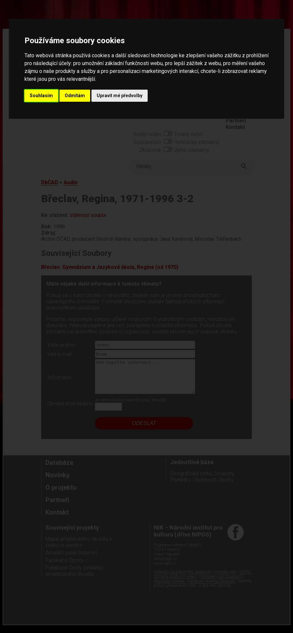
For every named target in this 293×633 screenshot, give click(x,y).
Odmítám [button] (75, 95)
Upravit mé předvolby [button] (119, 95)
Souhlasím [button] (41, 95)
